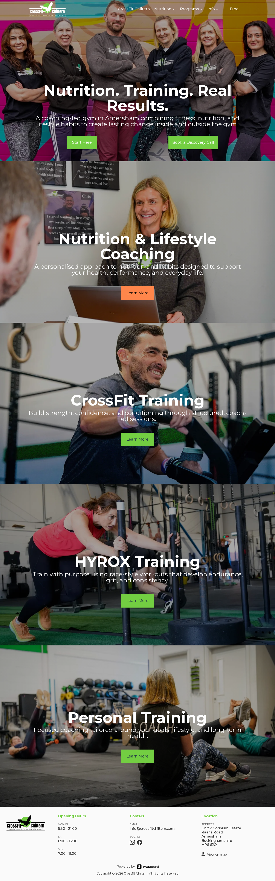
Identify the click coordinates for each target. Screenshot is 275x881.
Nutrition (165, 9)
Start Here (82, 142)
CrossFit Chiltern (134, 9)
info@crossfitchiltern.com (152, 829)
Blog (234, 9)
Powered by (126, 867)
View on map (217, 854)
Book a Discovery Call (193, 142)
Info (213, 9)
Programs (191, 9)
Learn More (137, 293)
